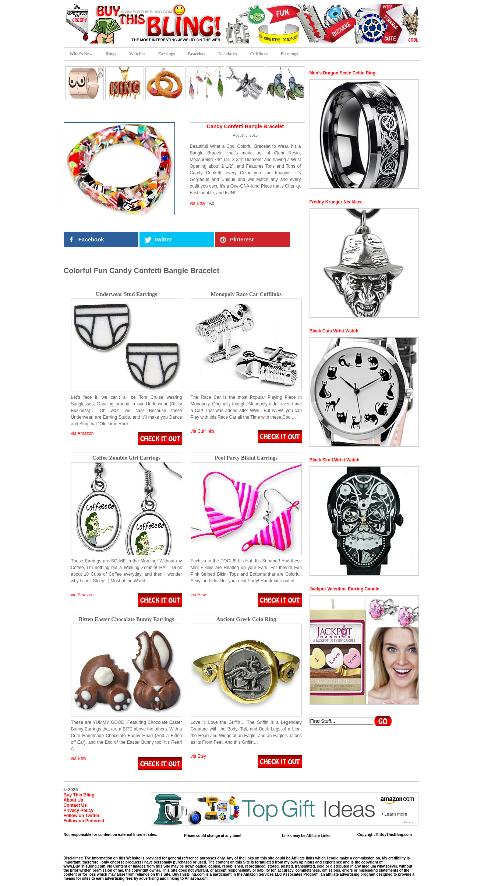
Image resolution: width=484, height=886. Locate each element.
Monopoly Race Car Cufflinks (246, 294)
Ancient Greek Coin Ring (246, 619)
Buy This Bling (79, 795)
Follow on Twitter (82, 815)
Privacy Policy (78, 810)
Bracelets (196, 53)
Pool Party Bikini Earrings (246, 458)
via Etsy (197, 203)
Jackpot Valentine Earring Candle (344, 589)
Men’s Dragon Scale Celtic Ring (343, 73)
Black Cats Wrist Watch (334, 331)
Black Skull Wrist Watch (335, 460)
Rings (110, 53)
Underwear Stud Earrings (126, 294)
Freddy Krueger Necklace (336, 202)
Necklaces (227, 53)
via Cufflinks (202, 431)
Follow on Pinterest (84, 820)
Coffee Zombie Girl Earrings (126, 458)
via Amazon (82, 433)
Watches (137, 53)
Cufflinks (259, 53)
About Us (73, 800)
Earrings (166, 53)
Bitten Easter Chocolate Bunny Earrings (126, 619)
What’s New (81, 53)
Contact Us (75, 805)
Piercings (289, 53)
